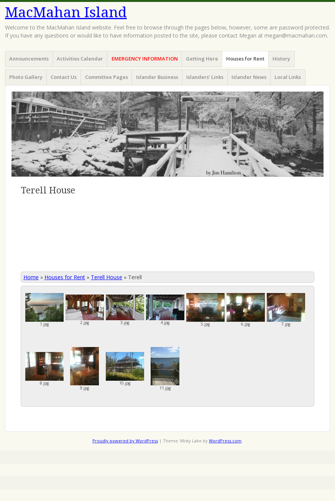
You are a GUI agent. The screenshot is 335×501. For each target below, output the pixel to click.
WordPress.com (225, 441)
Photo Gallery (26, 77)
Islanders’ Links (204, 77)
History (281, 58)
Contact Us (64, 77)
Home (31, 277)
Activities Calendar (80, 58)
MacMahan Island (66, 12)
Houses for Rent (245, 58)
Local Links (287, 77)
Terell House (106, 277)
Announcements (29, 58)
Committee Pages (106, 77)
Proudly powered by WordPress (125, 441)
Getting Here (202, 58)
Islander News (249, 77)
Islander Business (157, 77)
